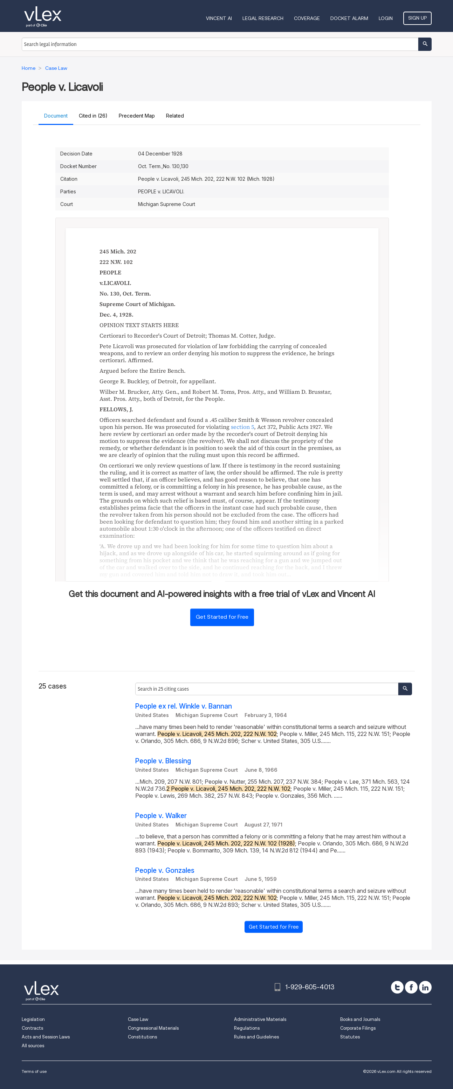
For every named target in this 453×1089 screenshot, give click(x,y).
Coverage (307, 18)
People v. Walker (161, 816)
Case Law (138, 1019)
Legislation (33, 1019)
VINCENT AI (219, 18)
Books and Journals (360, 1019)
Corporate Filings (358, 1028)
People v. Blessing (163, 761)
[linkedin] (425, 987)
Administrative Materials (260, 1019)
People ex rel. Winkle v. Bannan (183, 706)
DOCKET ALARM (349, 18)
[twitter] (397, 987)
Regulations (247, 1028)
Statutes (350, 1037)
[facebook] (411, 987)
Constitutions (142, 1037)
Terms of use (34, 1071)
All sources (33, 1045)
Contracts (32, 1028)
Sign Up (417, 18)
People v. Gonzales (164, 870)
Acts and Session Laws (46, 1037)
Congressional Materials (153, 1028)
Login (386, 18)
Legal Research (262, 18)
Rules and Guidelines (256, 1037)
